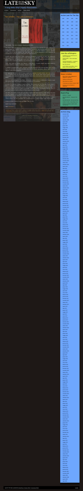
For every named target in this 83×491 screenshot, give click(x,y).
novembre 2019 (66, 253)
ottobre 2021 (65, 209)
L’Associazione (13, 10)
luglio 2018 (65, 284)
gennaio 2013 (65, 413)
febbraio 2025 (65, 133)
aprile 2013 (65, 407)
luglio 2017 (65, 308)
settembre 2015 (66, 350)
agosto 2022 (65, 189)
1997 (68, 21)
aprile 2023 (65, 174)
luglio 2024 (65, 145)
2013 (68, 35)
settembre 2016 (66, 327)
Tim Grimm (10, 106)
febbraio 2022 (65, 201)
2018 (72, 38)
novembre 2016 (66, 323)
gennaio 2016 (65, 343)
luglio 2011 (65, 438)
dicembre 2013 (66, 391)
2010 (72, 32)
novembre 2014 (66, 370)
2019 (76, 38)
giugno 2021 (65, 216)
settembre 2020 (66, 234)
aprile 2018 (65, 290)
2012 (63, 35)
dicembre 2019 (66, 251)
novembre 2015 (66, 347)
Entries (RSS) (27, 487)
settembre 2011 (66, 436)
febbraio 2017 (65, 317)
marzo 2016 (65, 339)
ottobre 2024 (65, 139)
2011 (76, 32)
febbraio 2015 (65, 364)
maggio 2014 (65, 382)
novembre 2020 (66, 230)
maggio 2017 (65, 312)
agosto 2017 (65, 306)
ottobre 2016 (65, 325)
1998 (72, 21)
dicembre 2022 (66, 182)
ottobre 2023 (65, 162)
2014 (72, 35)
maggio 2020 (65, 242)
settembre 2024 (66, 141)
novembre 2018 (66, 277)
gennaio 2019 (65, 273)
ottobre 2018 (65, 279)
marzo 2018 (65, 292)
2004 (63, 28)
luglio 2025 (65, 123)
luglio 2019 (65, 261)
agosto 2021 (65, 213)
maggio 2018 (65, 288)
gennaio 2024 (65, 156)
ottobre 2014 (65, 372)
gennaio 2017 (65, 319)
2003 (76, 25)
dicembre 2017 (66, 298)
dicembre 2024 (66, 137)
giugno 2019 (65, 263)
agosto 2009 (65, 479)
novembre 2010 (66, 451)
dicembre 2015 (66, 345)
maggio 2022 (65, 195)
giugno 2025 (65, 125)
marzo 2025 (65, 131)
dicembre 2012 (66, 415)
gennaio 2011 (65, 448)
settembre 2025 (66, 119)
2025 (68, 45)
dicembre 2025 (66, 114)
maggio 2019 (65, 265)
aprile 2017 (65, 314)
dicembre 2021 (66, 205)
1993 (68, 18)
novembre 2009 (66, 473)
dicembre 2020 (66, 228)
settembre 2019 (66, 257)
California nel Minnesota (67, 79)
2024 (63, 45)
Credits (76, 487)
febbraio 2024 (65, 154)
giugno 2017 (65, 310)
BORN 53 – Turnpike (67, 95)
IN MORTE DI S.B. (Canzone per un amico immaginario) (70, 56)
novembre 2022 (66, 183)
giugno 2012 (65, 422)
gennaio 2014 (65, 389)
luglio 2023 (65, 168)
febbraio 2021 (65, 224)
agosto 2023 (65, 166)
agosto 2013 (65, 399)
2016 (63, 38)
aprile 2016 (65, 337)
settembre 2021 (66, 211)
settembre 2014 (66, 374)
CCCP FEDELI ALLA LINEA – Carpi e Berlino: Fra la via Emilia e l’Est (70, 67)
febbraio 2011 (65, 446)
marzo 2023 (65, 176)
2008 (63, 32)
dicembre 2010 (66, 449)
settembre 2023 (66, 164)
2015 (76, 35)
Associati (19, 10)
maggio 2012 (65, 424)
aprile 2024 (65, 150)
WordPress (21, 487)
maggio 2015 (65, 358)
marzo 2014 (65, 385)
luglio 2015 (65, 354)
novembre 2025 (66, 116)
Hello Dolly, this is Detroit (67, 81)
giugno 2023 (65, 170)
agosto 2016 (65, 329)
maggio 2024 (65, 149)
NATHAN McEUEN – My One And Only (70, 100)
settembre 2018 (66, 281)
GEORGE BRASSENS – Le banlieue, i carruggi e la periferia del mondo (70, 62)
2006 (72, 28)
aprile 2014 (65, 383)
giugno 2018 (65, 286)
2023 (76, 42)
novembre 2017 (66, 300)
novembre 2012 (66, 416)
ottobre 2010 (65, 453)
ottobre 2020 (65, 232)
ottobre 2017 (65, 302)
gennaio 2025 (65, 135)
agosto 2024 (65, 143)
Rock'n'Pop (9, 110)
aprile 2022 (65, 197)
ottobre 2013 (65, 395)
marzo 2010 (65, 465)
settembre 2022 (66, 187)
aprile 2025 (65, 129)
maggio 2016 (65, 335)
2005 (68, 28)
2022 (72, 42)
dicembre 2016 (66, 321)
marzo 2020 (65, 246)
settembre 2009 (66, 477)
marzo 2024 (65, 152)
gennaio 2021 (65, 226)
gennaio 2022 (65, 203)
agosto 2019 (65, 259)
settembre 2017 (66, 304)
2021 (68, 42)
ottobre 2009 (65, 475)
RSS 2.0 (44, 110)
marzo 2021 (65, 222)
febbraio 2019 (65, 271)
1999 (76, 21)
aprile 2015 (65, 360)
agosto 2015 (65, 352)
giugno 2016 (65, 333)
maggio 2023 (65, 172)
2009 (68, 32)
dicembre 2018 (66, 275)
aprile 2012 (65, 426)
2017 (68, 38)
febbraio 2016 (65, 341)
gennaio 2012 (65, 430)
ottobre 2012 (65, 418)
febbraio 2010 (65, 467)
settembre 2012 (66, 420)
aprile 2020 (65, 244)
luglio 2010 (65, 459)
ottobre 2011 (65, 434)
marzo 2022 (65, 199)
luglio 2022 (65, 191)
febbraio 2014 (65, 387)
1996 (63, 21)
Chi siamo (6, 10)
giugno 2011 (65, 440)
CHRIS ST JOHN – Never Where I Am (70, 102)
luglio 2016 (65, 331)
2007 (76, 28)
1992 (63, 18)
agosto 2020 (65, 236)
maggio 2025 (65, 127)
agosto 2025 (65, 121)
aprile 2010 (65, 463)
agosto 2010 (65, 457)
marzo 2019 (65, 269)
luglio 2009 (65, 481)
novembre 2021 (66, 207)
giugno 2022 (65, 193)
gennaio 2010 (65, 469)
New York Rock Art (66, 64)
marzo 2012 (65, 428)
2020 (63, 42)
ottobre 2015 (65, 349)
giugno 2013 (65, 403)
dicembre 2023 (66, 158)
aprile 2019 (65, 267)
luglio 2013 (65, 401)
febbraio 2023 (65, 178)
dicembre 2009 (66, 471)
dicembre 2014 (66, 368)
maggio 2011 (65, 442)
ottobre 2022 (65, 185)
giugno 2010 (65, 461)
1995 (76, 18)
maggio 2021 (65, 218)
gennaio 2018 (65, 296)
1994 (72, 18)
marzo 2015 (65, 362)
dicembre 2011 (66, 432)
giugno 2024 (65, 147)
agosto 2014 (65, 376)
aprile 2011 (65, 444)
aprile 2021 (65, 220)
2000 (63, 25)
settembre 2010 (66, 455)
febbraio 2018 (65, 294)
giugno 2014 (65, 380)
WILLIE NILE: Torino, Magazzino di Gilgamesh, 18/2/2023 (69, 77)
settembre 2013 (66, 397)
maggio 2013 (65, 405)
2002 (72, 25)
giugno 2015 (65, 356)
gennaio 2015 (65, 366)
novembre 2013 (66, 393)
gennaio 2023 (65, 180)
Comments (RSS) (35, 487)
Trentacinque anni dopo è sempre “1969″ (71, 83)
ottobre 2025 (65, 117)
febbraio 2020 (65, 248)
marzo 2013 (65, 409)
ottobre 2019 (65, 255)
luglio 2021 (65, 215)
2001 (68, 25)
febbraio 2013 (65, 411)
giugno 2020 (65, 240)
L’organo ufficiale (26, 10)
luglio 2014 (65, 378)
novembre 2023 (66, 160)
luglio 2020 (65, 238)
